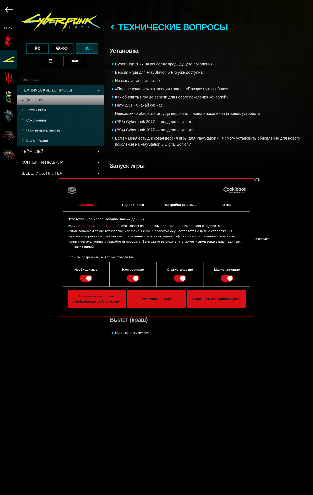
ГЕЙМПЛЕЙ (32, 151)
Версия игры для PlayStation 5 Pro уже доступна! (159, 72)
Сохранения (36, 120)
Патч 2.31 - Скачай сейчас (139, 105)
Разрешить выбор (156, 299)
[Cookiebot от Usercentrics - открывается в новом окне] (227, 190)
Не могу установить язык (137, 80)
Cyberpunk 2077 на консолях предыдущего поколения (164, 64)
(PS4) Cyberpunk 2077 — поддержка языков (154, 130)
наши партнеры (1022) (96, 226)
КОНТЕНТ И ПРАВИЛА (42, 162)
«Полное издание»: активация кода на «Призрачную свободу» (171, 89)
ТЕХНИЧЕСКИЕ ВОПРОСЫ (47, 90)
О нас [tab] (226, 205)
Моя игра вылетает (132, 333)
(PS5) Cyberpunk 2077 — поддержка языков (154, 122)
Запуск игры (36, 110)
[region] (52, 247)
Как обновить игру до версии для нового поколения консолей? (171, 97)
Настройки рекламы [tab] (179, 205)
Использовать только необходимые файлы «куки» (96, 298)
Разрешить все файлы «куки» (216, 299)
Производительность (43, 130)
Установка (34, 100)
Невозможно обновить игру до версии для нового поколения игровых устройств (187, 113)
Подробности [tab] (133, 205)
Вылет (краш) (37, 140)
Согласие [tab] (86, 205)
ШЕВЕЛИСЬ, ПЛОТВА (42, 173)
